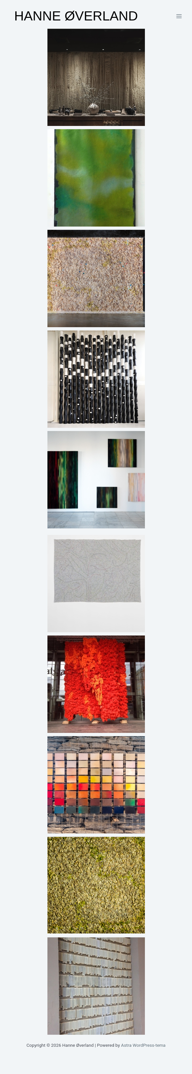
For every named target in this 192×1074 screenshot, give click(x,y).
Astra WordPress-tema (143, 1045)
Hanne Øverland (76, 15)
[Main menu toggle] (179, 16)
